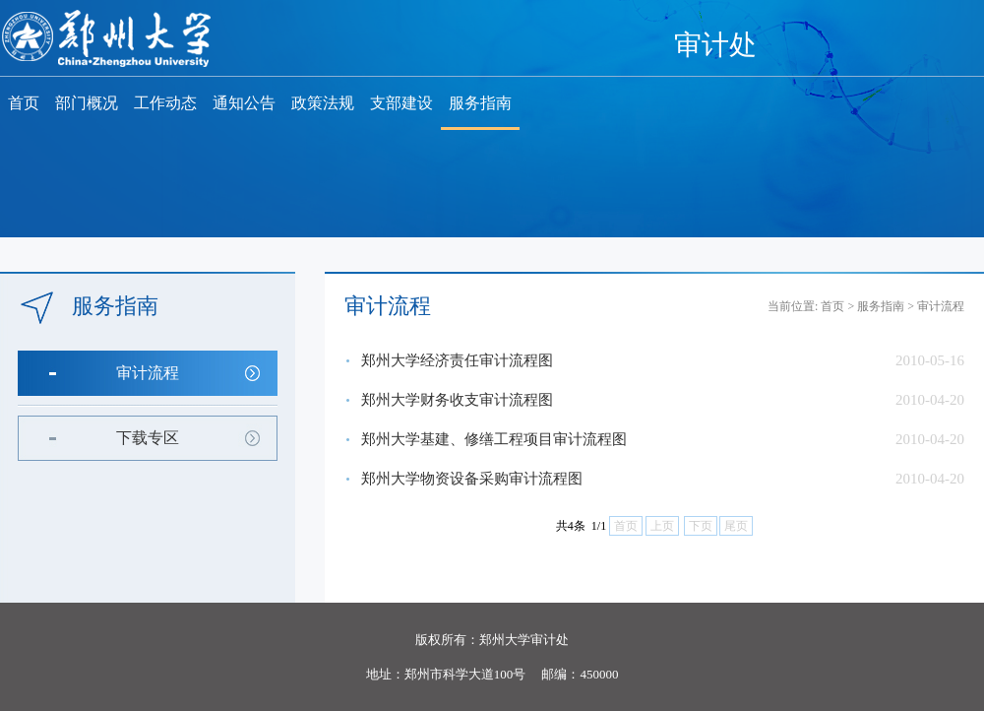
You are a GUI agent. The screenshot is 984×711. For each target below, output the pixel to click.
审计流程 (147, 372)
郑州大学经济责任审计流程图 (457, 360)
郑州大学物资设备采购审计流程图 (472, 478)
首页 (23, 103)
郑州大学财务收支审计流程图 (457, 400)
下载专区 (147, 437)
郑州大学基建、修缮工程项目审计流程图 (494, 439)
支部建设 (401, 103)
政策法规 (322, 103)
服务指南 (480, 103)
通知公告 (244, 103)
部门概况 (86, 103)
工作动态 (165, 103)
